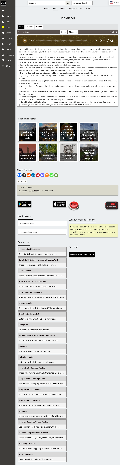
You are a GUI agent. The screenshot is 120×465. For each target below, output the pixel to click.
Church (63, 8)
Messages (73, 32)
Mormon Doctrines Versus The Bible (34, 422)
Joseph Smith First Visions (30, 389)
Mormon (39, 27)
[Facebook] (19, 175)
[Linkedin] (33, 175)
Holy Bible (23, 346)
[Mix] (47, 175)
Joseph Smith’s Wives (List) (30, 400)
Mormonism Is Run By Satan (27, 157)
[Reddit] (29, 175)
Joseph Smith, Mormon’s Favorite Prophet (89, 154)
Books (55, 8)
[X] (24, 175)
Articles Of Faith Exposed (29, 249)
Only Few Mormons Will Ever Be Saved (89, 135)
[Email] (56, 175)
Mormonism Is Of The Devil (48, 157)
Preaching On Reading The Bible (27, 135)
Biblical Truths (25, 270)
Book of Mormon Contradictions (32, 281)
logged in (33, 191)
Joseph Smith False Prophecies (32, 378)
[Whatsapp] (51, 175)
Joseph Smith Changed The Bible (33, 368)
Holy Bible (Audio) (26, 357)
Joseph (81, 8)
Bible (21, 27)
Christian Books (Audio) (29, 314)
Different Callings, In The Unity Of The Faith (48, 133)
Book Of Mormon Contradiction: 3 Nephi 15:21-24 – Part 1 (68, 132)
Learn (46, 8)
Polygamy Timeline (27, 443)
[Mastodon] (42, 175)
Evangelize (72, 8)
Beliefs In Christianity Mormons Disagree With (38, 260)
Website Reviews (26, 454)
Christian (29, 27)
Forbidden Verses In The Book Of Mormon (37, 335)
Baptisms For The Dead (68, 157)
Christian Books (25, 303)
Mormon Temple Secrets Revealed (33, 432)
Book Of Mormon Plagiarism (31, 292)
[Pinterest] (38, 175)
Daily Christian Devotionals (82, 254)
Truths (88, 8)
